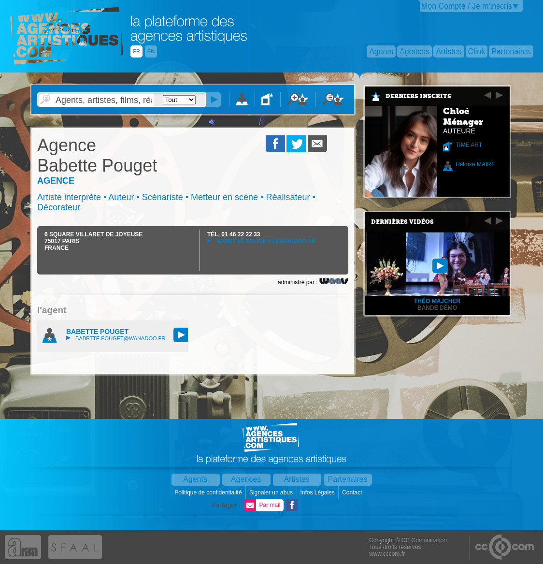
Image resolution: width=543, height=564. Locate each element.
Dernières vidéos (402, 221)
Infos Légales (318, 492)
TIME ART (469, 145)
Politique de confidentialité (208, 492)
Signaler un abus (271, 492)
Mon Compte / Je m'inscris (466, 6)
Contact (353, 492)
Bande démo (437, 307)
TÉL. (233, 234)
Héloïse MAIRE (475, 164)
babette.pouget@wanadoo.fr (261, 241)
